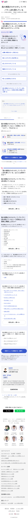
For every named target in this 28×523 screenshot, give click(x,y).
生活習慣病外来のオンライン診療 (9, 481)
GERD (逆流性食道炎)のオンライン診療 (10, 485)
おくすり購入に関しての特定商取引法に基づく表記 (13, 463)
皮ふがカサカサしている (9, 63)
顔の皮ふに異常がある (9, 297)
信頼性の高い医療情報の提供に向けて (9, 358)
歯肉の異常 (7, 311)
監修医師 (18, 453)
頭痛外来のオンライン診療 (7, 476)
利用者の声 (4, 456)
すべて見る (16, 422)
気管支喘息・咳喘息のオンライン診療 (10, 488)
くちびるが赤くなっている (10, 294)
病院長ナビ (4, 503)
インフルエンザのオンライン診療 (9, 483)
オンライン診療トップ (6, 469)
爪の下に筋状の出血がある (10, 306)
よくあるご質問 (19, 508)
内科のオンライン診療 (18, 469)
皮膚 (5, 277)
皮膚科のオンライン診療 (7, 478)
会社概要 (13, 453)
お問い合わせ (12, 511)
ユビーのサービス (5, 453)
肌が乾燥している (8, 300)
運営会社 (7, 508)
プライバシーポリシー (10, 45)
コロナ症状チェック (21, 161)
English (16, 513)
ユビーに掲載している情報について (8, 359)
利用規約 (3, 45)
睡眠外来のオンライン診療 (7, 474)
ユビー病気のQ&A (18, 503)
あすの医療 (10, 503)
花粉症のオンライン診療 (7, 490)
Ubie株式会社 (14, 517)
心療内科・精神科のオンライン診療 (9, 471)
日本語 (11, 513)
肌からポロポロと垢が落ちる (10, 58)
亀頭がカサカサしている (9, 69)
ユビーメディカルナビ (6, 497)
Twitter (17, 511)
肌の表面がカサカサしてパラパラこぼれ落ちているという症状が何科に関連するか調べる (13, 90)
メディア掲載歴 (5, 458)
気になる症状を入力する (9, 78)
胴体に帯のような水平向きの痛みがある (13, 308)
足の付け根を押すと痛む (10, 318)
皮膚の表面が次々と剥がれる (10, 52)
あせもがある (7, 303)
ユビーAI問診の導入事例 (19, 497)
